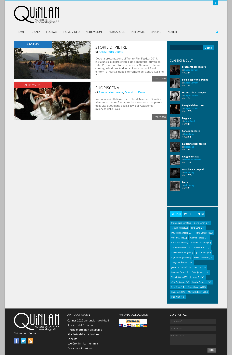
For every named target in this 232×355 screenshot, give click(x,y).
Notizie (173, 16)
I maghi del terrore (193, 89)
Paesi (187, 198)
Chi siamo (20, 318)
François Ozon (178, 256)
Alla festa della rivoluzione (83, 319)
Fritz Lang (189, 118)
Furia (185, 166)
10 (189, 146)
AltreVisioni (94, 16)
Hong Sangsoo (202, 217)
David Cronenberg (179, 217)
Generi (199, 198)
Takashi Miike (177, 212)
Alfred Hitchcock (178, 232)
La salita (72, 323)
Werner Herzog (197, 222)
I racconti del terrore (194, 51)
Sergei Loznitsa (195, 271)
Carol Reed (189, 105)
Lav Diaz (198, 251)
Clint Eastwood (178, 266)
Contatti (34, 318)
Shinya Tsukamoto (179, 247)
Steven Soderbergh (180, 237)
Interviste (138, 16)
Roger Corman (191, 54)
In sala (35, 16)
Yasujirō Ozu (177, 261)
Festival (51, 16)
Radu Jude (176, 276)
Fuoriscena (107, 72)
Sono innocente (191, 115)
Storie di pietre (111, 31)
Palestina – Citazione (80, 332)
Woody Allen (177, 222)
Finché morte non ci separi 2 (84, 314)
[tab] (176, 198)
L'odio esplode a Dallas (195, 64)
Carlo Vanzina (177, 227)
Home (21, 16)
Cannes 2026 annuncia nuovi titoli (88, 305)
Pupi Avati (176, 281)
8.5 (190, 121)
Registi (176, 198)
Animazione (117, 16)
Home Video (71, 16)
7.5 (190, 95)
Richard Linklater (199, 227)
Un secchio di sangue (194, 77)
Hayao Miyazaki (201, 242)
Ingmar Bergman (179, 242)
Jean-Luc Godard (179, 251)
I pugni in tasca (191, 141)
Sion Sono (176, 271)
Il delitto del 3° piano (80, 309)
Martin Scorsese (199, 266)
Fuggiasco (187, 102)
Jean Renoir (201, 237)
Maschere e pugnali (193, 153)
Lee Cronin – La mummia (82, 328)
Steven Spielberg (179, 207)
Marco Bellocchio (192, 144)
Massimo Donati (136, 77)
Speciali (156, 16)
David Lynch (199, 207)
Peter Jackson (198, 256)
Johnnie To (195, 261)
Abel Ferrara (199, 232)
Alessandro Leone (111, 36)
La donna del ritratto (194, 128)
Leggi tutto (160, 63)
